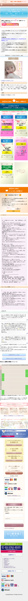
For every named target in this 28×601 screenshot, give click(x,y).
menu (14, 4)
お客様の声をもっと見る (14, 354)
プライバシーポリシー (8, 566)
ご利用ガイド (7, 561)
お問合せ (6, 562)
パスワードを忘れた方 (9, 528)
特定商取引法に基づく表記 (9, 567)
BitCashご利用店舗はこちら (14, 495)
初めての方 (6, 559)
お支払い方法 (7, 563)
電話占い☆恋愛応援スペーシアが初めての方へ (14, 415)
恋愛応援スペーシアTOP (9, 558)
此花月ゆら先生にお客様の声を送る (14, 358)
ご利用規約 (6, 564)
